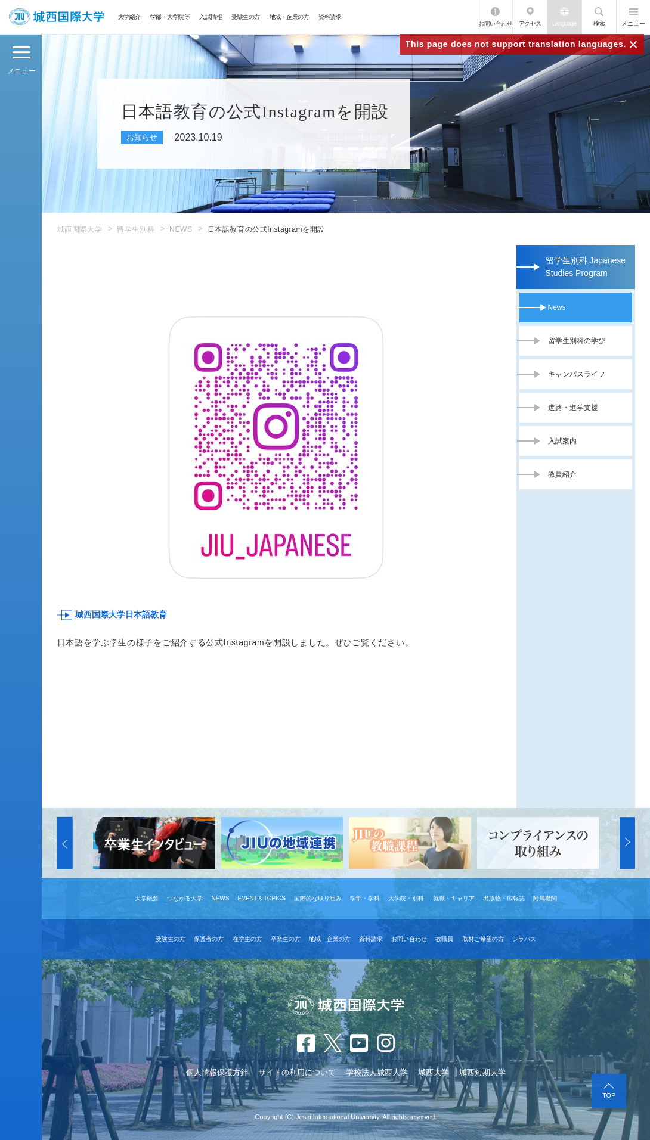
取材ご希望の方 (483, 939)
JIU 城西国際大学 (56, 17)
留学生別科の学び (576, 341)
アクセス (530, 23)
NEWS (180, 229)
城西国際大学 (80, 229)
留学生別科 (135, 229)
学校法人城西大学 (377, 1072)
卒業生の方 (286, 939)
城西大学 (433, 1072)
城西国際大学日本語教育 (121, 614)
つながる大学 (185, 898)
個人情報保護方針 (217, 1072)
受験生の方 (245, 17)
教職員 (444, 939)
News (557, 307)
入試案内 (562, 441)
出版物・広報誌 (504, 898)
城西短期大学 (482, 1072)
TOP (608, 1095)
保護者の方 (209, 939)
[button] (65, 843)
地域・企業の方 (289, 17)
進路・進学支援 (573, 407)
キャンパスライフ (576, 374)
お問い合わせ (495, 23)
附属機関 (545, 898)
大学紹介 (129, 17)
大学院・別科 (406, 898)
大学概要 (147, 898)
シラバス (524, 939)
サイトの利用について (297, 1072)
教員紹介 (562, 474)
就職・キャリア (454, 898)
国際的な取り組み (318, 898)
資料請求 (329, 17)
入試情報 (210, 17)
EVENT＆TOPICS (262, 898)
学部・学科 (365, 898)
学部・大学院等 (170, 17)
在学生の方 (247, 939)
